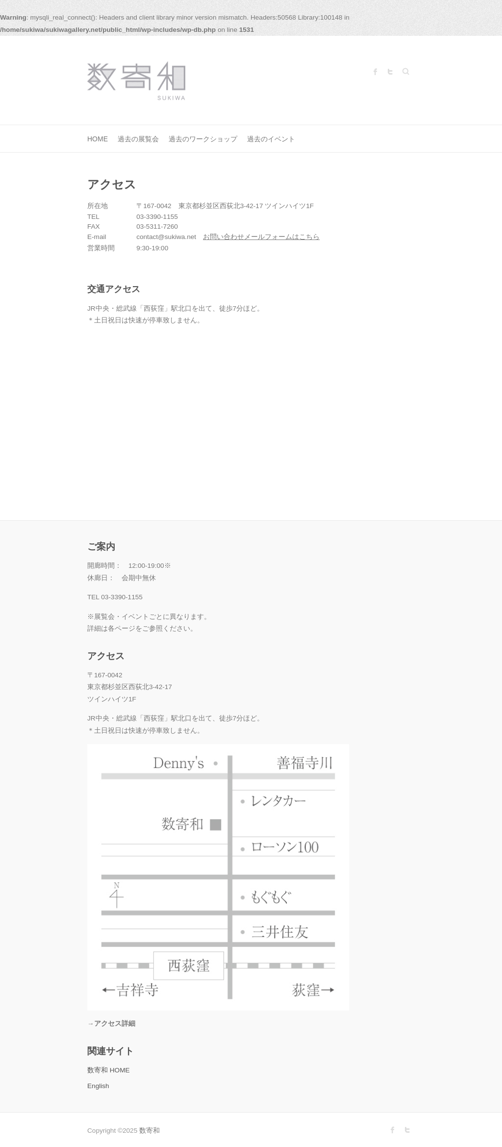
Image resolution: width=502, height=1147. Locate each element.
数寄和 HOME (108, 1070)
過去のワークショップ (203, 139)
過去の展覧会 (138, 139)
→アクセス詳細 (111, 1023)
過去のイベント (271, 139)
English (98, 1086)
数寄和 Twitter (390, 71)
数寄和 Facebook (375, 71)
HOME (97, 139)
